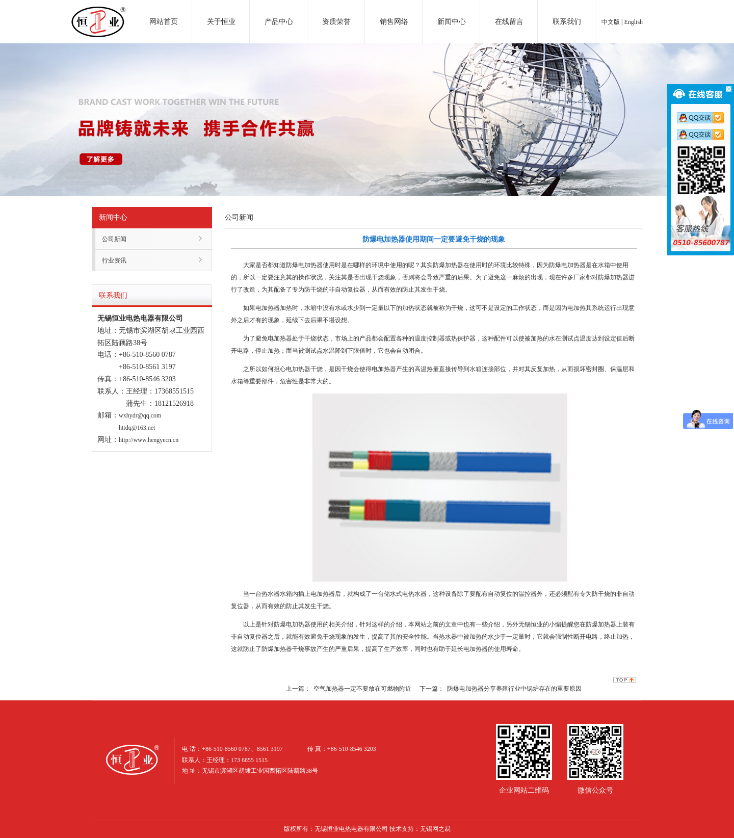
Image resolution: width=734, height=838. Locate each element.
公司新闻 (114, 239)
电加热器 (98, 12)
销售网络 (394, 21)
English (633, 21)
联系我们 (567, 21)
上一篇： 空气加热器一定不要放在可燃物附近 (348, 688)
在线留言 (509, 21)
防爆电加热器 (304, 265)
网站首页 (163, 21)
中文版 (610, 21)
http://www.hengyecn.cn (148, 439)
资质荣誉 (336, 21)
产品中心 (279, 21)
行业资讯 (114, 260)
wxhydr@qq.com (140, 415)
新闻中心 (451, 21)
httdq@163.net (137, 427)
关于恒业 (221, 21)
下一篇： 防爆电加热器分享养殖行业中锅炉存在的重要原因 (501, 688)
